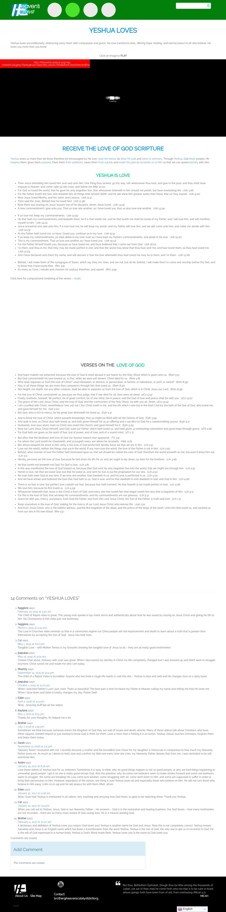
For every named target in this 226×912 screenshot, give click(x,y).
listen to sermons (152, 158)
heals (192, 158)
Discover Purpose (54, 10)
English (185, 909)
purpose (46, 162)
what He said (128, 158)
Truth (108, 10)
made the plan (127, 162)
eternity (193, 162)
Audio (77, 278)
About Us (21, 896)
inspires (15, 162)
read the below (107, 158)
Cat (20, 640)
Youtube (61, 884)
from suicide (105, 162)
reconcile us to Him (151, 162)
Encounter (90, 10)
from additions (74, 162)
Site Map (36, 896)
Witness (72, 10)
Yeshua (15, 158)
